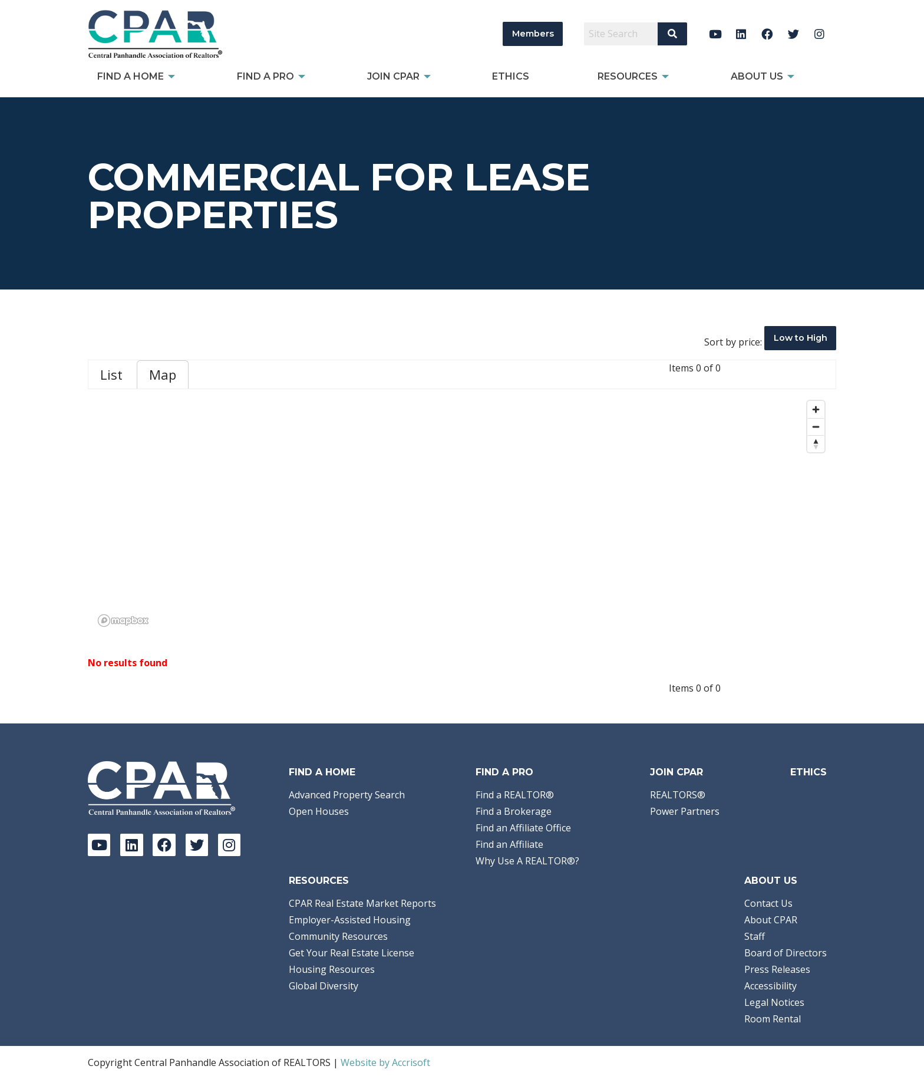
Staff (754, 936)
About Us (770, 880)
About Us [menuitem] (757, 76)
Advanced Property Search (347, 794)
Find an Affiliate (509, 844)
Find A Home (322, 772)
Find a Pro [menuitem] (265, 76)
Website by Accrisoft (385, 1062)
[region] (462, 513)
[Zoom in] (815, 409)
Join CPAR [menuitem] (393, 76)
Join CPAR (676, 772)
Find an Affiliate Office (523, 827)
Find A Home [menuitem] (130, 76)
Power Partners (685, 811)
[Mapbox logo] (123, 620)
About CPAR (770, 919)
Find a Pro (504, 772)
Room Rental (772, 1018)
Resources (319, 880)
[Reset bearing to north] (815, 443)
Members (533, 33)
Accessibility (770, 985)
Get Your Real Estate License (351, 952)
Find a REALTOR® (515, 794)
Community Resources (338, 936)
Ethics (808, 772)
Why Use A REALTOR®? (527, 860)
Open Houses (319, 811)
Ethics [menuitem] (510, 76)
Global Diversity (323, 985)
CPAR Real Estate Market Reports (362, 903)
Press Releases (777, 969)
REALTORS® (677, 794)
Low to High (800, 338)
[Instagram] (819, 34)
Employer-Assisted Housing (350, 919)
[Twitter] (793, 34)
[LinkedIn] (741, 34)
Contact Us (768, 903)
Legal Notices (774, 1002)
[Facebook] (767, 34)
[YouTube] (715, 34)
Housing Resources (332, 969)
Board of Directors (785, 952)
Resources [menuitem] (628, 76)
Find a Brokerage (514, 811)
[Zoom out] (815, 426)
